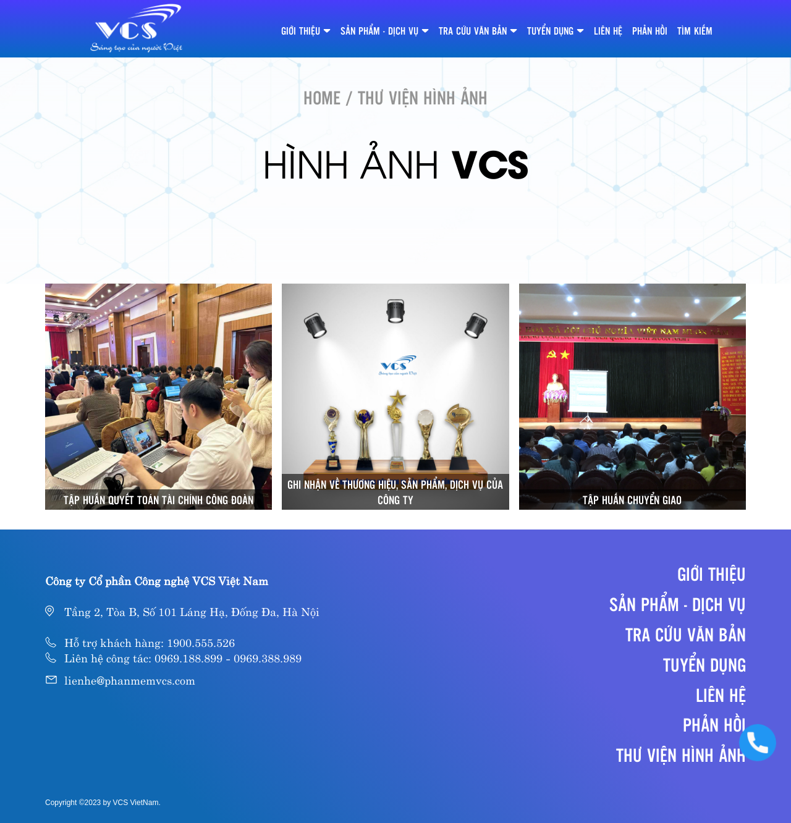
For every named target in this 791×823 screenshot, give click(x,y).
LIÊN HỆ (608, 30)
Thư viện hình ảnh (681, 754)
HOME (322, 97)
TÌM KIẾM (695, 30)
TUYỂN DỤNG (550, 30)
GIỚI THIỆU (300, 30)
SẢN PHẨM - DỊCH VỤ (379, 30)
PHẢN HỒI (649, 30)
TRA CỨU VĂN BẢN (473, 30)
